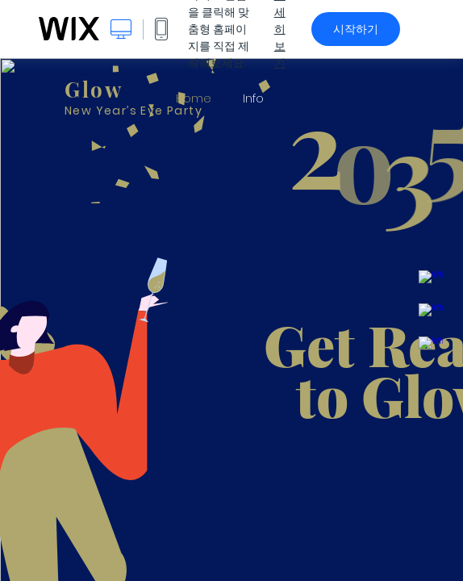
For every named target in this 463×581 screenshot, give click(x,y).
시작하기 (355, 29)
